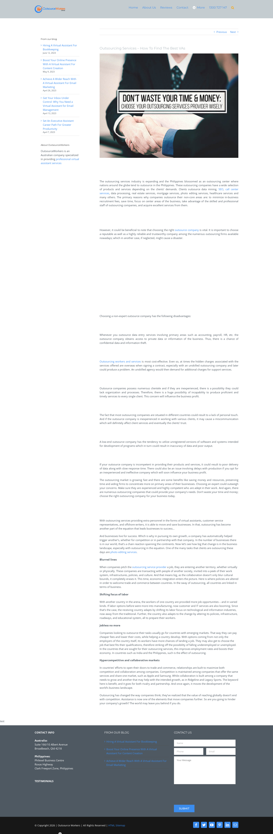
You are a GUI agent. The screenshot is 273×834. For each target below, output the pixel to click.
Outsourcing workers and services (120, 361)
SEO (221, 189)
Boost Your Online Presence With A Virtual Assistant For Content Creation (59, 64)
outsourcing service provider (149, 567)
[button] (232, 7)
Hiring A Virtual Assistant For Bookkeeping (131, 741)
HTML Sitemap (116, 825)
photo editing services (123, 552)
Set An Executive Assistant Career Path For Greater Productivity (58, 124)
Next (233, 32)
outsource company (187, 230)
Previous (221, 32)
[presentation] (200, 792)
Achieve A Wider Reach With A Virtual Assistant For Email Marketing (59, 83)
